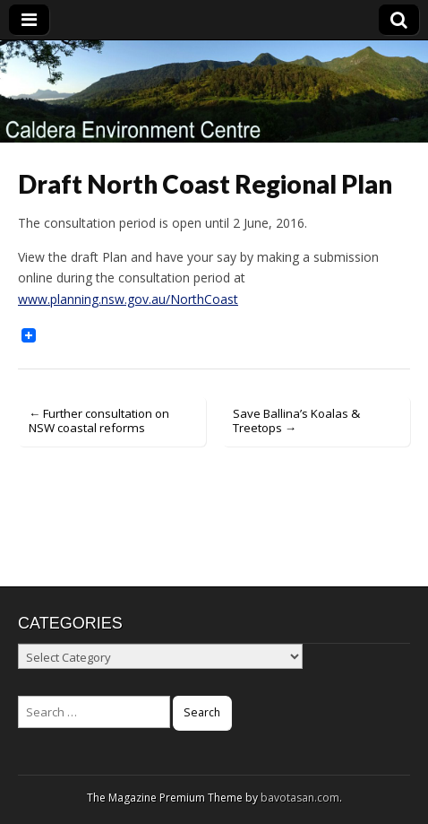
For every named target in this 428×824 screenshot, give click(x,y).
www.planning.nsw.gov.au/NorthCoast (128, 299)
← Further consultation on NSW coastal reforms (99, 420)
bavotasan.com (300, 797)
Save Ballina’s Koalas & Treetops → (296, 420)
